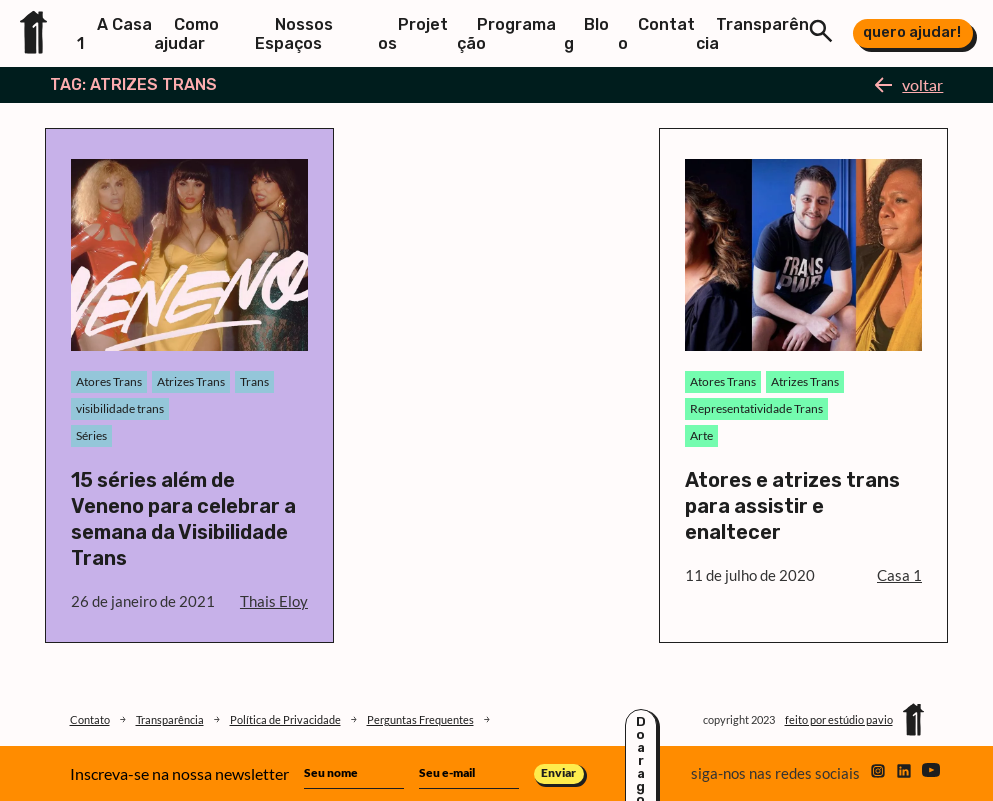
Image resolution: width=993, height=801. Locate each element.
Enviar (558, 772)
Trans (254, 381)
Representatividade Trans (756, 408)
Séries (91, 435)
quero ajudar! (912, 32)
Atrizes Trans (191, 381)
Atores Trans (109, 381)
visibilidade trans (120, 408)
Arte (701, 435)
